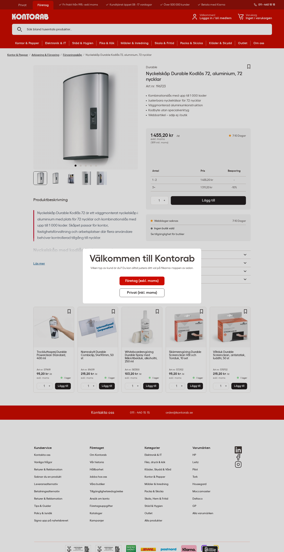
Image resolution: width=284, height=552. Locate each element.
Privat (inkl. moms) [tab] (142, 293)
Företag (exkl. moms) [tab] (142, 281)
